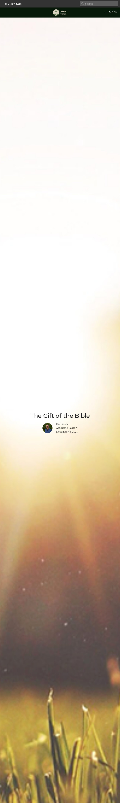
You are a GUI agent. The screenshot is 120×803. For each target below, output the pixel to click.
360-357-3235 (13, 3)
